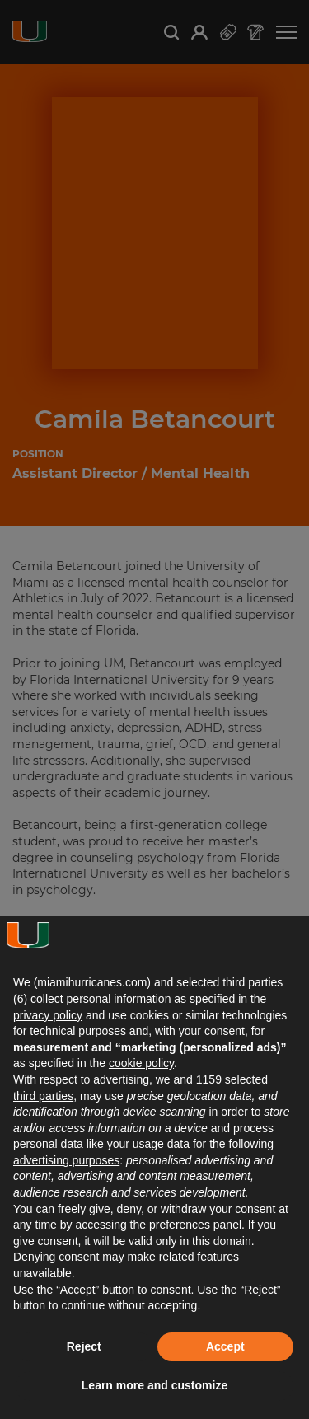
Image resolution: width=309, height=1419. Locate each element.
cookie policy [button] (141, 1063)
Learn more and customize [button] (154, 1385)
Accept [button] (225, 1346)
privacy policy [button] (47, 1015)
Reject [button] (84, 1346)
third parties (43, 1096)
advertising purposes (66, 1160)
